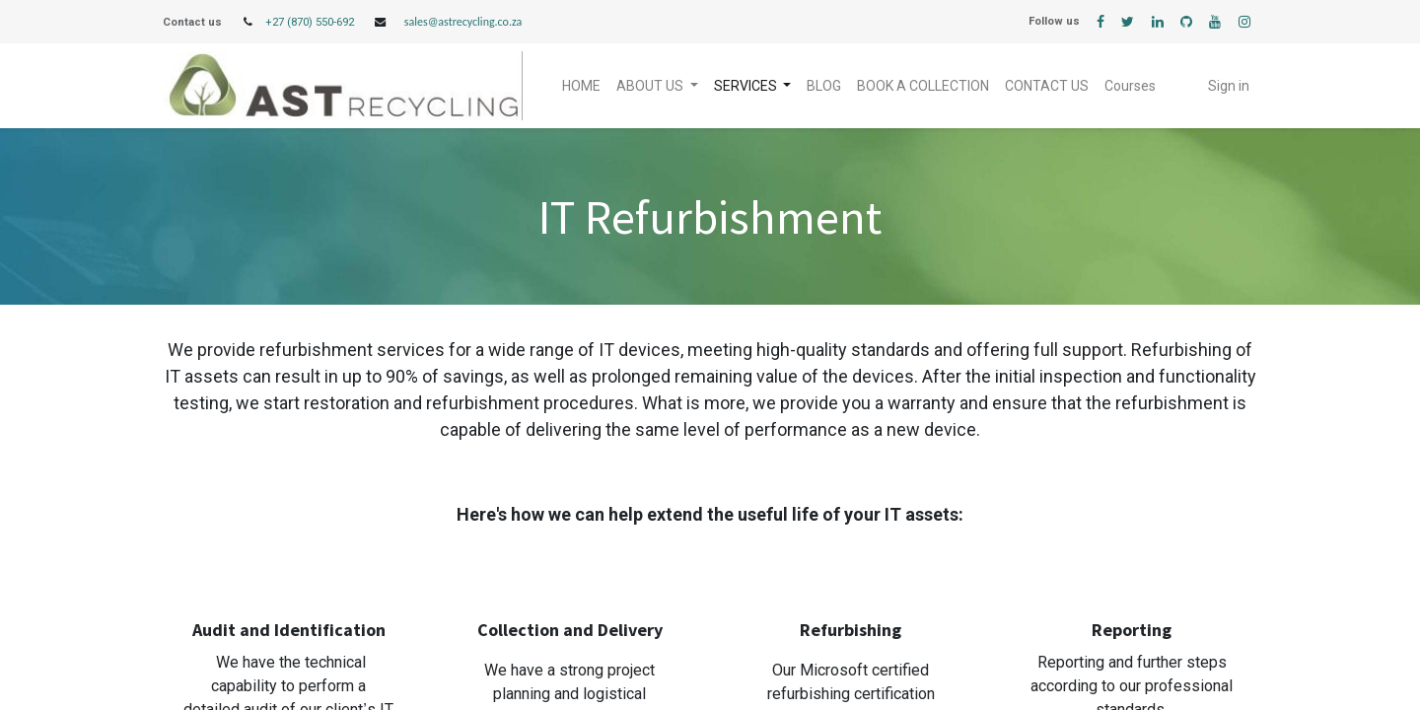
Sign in (1228, 86)
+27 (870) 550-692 (309, 22)
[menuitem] (581, 86)
